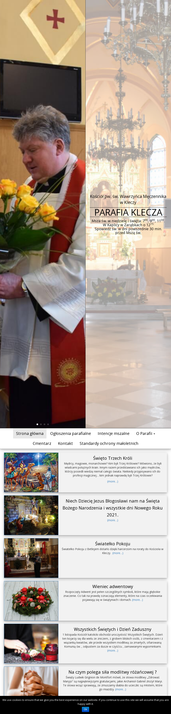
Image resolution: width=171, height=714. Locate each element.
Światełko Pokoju (112, 543)
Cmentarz (42, 443)
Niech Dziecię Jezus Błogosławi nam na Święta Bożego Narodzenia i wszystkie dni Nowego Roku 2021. (113, 508)
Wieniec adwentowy (112, 586)
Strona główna (29, 433)
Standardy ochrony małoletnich (109, 443)
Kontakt (65, 443)
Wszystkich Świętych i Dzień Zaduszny (112, 629)
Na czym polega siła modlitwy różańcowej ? (113, 672)
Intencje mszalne (113, 433)
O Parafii (145, 433)
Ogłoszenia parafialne (70, 433)
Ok (85, 709)
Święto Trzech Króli (112, 458)
